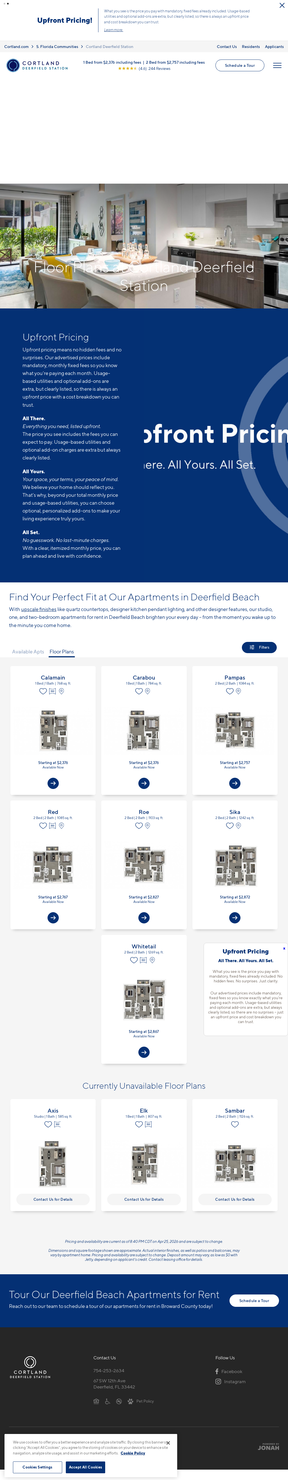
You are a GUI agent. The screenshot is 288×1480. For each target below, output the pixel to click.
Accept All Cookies (85, 1467)
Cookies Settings (37, 1467)
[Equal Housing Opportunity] (96, 1287)
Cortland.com (16, 37)
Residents (251, 37)
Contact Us (227, 37)
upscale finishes (39, 495)
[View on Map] (63, 577)
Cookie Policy (133, 1453)
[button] (4, 3)
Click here (102, 20)
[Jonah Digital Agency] (266, 1332)
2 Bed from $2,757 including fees (175, 53)
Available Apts (28, 537)
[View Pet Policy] (141, 1287)
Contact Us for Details (53, 1085)
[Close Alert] (282, 5)
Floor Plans (62, 537)
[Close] (168, 1443)
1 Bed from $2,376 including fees (112, 53)
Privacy (117, 1335)
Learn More (223, 15)
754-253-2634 (108, 1256)
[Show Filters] (259, 533)
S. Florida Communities (57, 37)
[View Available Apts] (53, 669)
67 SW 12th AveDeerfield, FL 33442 (114, 1269)
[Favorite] (43, 577)
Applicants (274, 37)
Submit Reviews (142, 1335)
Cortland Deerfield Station (109, 37)
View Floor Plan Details (53, 616)
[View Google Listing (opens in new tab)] (144, 59)
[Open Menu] (277, 56)
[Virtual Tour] (53, 577)
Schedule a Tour (240, 56)
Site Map (169, 1335)
